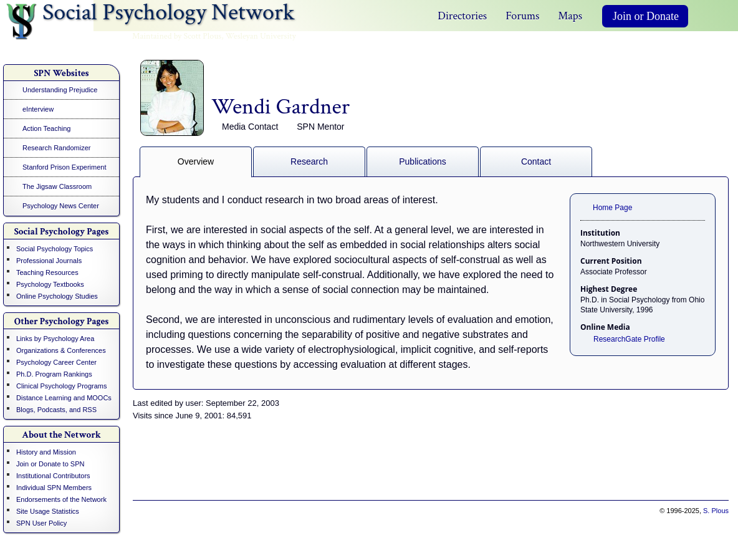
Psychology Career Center (56, 362)
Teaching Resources (47, 272)
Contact (536, 161)
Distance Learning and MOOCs (64, 398)
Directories (462, 16)
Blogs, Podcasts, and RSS (56, 409)
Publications (422, 161)
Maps (570, 16)
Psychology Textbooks (50, 284)
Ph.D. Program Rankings (54, 374)
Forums (522, 16)
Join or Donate (646, 16)
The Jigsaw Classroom (57, 186)
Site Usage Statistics (47, 511)
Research (309, 161)
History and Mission (46, 452)
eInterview (38, 109)
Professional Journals (49, 260)
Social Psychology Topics (54, 249)
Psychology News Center (60, 205)
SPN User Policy (41, 523)
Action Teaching (46, 128)
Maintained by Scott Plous (176, 36)
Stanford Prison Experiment (64, 167)
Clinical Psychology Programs (61, 386)
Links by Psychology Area (55, 338)
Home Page (612, 207)
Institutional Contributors (53, 475)
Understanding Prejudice (59, 90)
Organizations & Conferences (61, 350)
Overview (196, 161)
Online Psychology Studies (57, 296)
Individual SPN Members (54, 487)
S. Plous (716, 510)
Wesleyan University (261, 36)
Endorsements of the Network (61, 499)
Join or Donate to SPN (50, 464)
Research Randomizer (56, 148)
